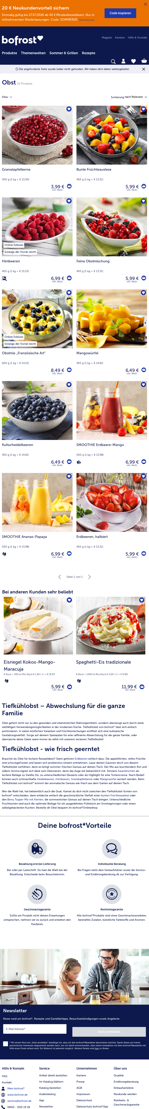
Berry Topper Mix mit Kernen (25, 801)
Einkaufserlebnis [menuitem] (123, 1085)
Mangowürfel (108, 781)
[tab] (123, 61)
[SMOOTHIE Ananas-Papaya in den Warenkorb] (69, 554)
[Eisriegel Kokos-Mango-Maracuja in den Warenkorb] (68, 687)
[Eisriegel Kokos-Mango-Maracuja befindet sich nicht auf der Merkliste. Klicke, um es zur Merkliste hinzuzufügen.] (69, 601)
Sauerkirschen (127, 772)
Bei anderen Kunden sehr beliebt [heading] (37, 592)
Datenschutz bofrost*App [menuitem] (92, 1104)
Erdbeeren (81, 760)
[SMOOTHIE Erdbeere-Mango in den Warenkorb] (143, 462)
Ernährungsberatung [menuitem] (126, 1079)
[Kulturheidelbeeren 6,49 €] (37, 427)
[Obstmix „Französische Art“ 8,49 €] (37, 335)
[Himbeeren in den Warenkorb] (69, 278)
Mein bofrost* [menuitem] (13, 1085)
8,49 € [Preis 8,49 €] (56, 370)
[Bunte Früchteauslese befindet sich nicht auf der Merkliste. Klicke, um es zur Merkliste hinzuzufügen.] (143, 110)
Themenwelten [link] (33, 53)
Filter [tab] (9, 97)
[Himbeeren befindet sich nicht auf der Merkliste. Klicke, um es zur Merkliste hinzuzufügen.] (68, 202)
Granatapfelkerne (82, 781)
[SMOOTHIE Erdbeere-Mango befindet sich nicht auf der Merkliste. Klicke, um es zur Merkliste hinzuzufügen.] (143, 385)
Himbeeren (62, 781)
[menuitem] (9, 52)
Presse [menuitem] (80, 1079)
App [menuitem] (41, 1097)
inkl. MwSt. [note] (58, 691)
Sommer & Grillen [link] (63, 53)
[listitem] (37, 862)
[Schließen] (145, 4)
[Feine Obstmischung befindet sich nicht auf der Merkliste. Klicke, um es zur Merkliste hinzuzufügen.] (143, 202)
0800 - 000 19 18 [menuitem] (16, 1104)
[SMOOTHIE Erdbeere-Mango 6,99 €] (111, 427)
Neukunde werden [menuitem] (125, 1091)
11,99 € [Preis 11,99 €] (126, 687)
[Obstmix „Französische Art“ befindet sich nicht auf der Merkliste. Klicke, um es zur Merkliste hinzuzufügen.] (68, 293)
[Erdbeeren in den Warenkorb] (143, 554)
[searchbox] (4, 62)
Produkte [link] (9, 53)
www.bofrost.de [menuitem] (15, 1091)
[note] (38, 671)
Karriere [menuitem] (120, 37)
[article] (74, 757)
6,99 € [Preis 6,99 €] (56, 278)
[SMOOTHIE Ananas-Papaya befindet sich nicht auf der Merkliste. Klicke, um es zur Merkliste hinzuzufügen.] (68, 477)
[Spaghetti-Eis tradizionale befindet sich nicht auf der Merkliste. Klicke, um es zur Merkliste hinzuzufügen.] (141, 601)
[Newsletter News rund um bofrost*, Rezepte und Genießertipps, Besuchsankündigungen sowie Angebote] (74, 1032)
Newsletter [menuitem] (46, 1104)
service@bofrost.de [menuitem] (16, 1097)
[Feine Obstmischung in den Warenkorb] (143, 278)
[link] (22, 40)
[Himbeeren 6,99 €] (37, 243)
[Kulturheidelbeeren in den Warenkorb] (69, 462)
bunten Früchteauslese (115, 797)
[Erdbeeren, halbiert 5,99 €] (111, 519)
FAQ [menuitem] (4, 1072)
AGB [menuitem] (79, 1085)
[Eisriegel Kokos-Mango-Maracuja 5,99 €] (38, 648)
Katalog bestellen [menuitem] (50, 1085)
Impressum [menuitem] (83, 1091)
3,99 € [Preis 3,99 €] (56, 186)
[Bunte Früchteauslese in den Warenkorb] (143, 187)
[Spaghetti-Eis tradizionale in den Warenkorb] (140, 687)
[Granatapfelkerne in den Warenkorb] (69, 187)
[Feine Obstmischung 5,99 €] (111, 243)
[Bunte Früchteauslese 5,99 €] (111, 151)
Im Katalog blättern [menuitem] (51, 1079)
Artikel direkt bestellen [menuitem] (53, 1072)
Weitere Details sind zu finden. (91, 1047)
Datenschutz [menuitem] (84, 1097)
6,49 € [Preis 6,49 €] (131, 370)
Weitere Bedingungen (86, 20)
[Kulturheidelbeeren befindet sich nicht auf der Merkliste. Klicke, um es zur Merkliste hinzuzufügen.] (68, 385)
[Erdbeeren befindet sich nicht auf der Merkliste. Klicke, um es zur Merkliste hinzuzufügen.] (143, 477)
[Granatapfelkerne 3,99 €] (37, 151)
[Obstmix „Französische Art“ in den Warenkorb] (69, 370)
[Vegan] (78, 462)
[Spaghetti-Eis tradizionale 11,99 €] (110, 648)
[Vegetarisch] (4, 554)
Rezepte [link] (88, 53)
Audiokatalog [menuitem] (47, 1091)
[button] (120, 13)
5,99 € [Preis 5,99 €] (131, 186)
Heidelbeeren (45, 781)
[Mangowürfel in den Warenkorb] (143, 370)
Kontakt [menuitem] (7, 1079)
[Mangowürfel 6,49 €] (111, 335)
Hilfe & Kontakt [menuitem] (137, 37)
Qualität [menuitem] (119, 1072)
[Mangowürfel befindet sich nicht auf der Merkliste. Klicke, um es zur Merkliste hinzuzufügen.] (143, 293)
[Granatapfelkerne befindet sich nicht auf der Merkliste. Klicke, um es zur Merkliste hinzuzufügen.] (68, 110)
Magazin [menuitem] (107, 37)
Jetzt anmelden (109, 1030)
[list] (74, 888)
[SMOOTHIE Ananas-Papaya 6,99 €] (37, 519)
